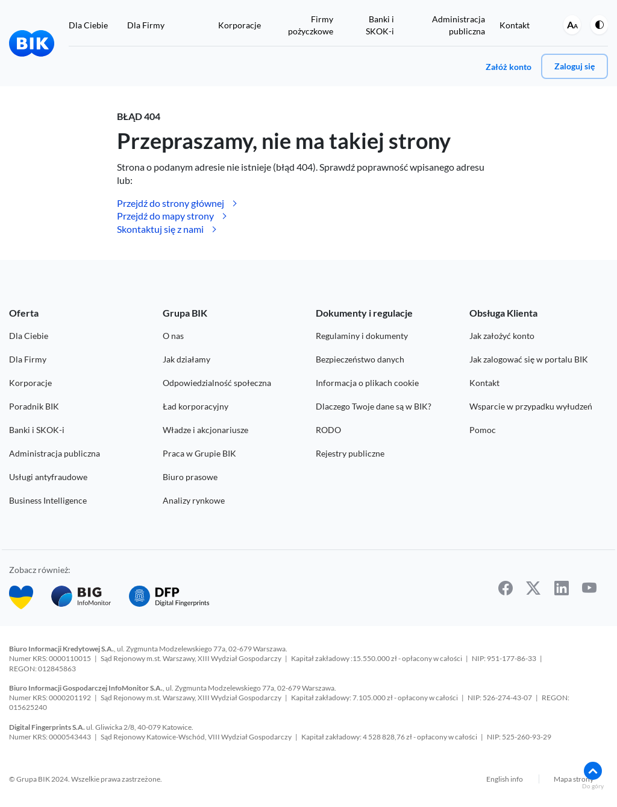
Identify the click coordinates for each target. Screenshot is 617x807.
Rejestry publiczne (350, 453)
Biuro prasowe (190, 477)
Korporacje (239, 25)
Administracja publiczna (54, 453)
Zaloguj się (574, 66)
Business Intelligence (48, 500)
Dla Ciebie (88, 25)
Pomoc (482, 430)
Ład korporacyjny (195, 406)
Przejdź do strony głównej (170, 203)
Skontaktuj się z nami (160, 229)
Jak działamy (186, 359)
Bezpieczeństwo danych (360, 359)
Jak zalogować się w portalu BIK (528, 359)
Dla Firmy (145, 25)
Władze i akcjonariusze (205, 430)
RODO (328, 430)
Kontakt (515, 25)
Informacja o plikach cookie (367, 383)
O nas (173, 336)
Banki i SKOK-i (36, 430)
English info (504, 776)
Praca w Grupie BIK (199, 453)
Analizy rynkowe (194, 500)
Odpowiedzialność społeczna (217, 383)
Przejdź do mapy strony (165, 215)
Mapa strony (574, 776)
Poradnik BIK (34, 406)
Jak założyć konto (501, 336)
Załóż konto (508, 67)
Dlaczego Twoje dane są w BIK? (373, 406)
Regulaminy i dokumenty (362, 336)
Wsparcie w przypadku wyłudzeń (530, 406)
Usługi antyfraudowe (48, 477)
